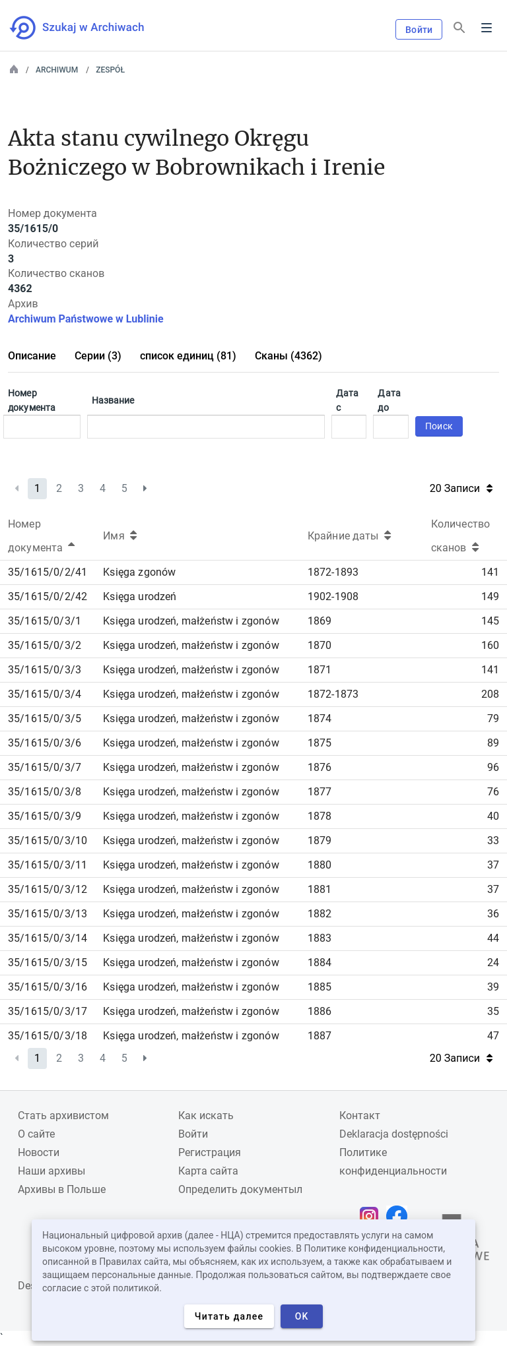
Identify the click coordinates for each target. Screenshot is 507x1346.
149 (490, 596)
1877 (320, 791)
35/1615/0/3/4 (44, 694)
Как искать (206, 1115)
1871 (320, 669)
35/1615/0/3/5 (44, 718)
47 (493, 1035)
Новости (38, 1152)
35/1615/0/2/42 (47, 596)
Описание (32, 356)
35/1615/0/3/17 (47, 1011)
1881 (320, 889)
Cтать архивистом (63, 1115)
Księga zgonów (139, 572)
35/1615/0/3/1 (44, 621)
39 (493, 987)
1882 (320, 913)
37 (493, 865)
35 (493, 1011)
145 (490, 621)
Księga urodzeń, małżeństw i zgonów (191, 621)
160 (490, 645)
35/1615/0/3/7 (44, 767)
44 (493, 938)
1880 (320, 865)
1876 (320, 767)
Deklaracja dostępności (393, 1134)
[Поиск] (459, 28)
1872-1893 (333, 572)
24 (493, 962)
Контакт (359, 1115)
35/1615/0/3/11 (47, 865)
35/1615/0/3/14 (47, 938)
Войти (418, 29)
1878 (320, 816)
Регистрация (209, 1152)
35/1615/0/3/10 (47, 840)
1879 (320, 840)
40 (493, 816)
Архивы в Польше (62, 1189)
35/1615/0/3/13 (47, 913)
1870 (320, 645)
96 (493, 767)
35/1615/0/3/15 (47, 962)
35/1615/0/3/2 (44, 645)
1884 (320, 962)
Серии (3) (98, 356)
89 (493, 743)
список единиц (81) (188, 356)
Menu (486, 27)
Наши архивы (51, 1171)
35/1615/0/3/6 (44, 743)
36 (493, 913)
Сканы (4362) (288, 356)
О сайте (36, 1134)
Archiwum (57, 70)
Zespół (110, 70)
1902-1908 (333, 596)
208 (490, 694)
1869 (320, 621)
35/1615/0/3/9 (44, 816)
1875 (320, 743)
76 (493, 791)
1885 (320, 987)
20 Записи (461, 488)
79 (493, 718)
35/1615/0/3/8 (44, 791)
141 (490, 572)
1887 (320, 1035)
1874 (320, 718)
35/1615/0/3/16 (47, 987)
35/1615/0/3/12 (47, 889)
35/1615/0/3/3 (44, 669)
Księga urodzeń (139, 596)
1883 (320, 938)
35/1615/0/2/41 (47, 572)
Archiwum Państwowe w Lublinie (86, 319)
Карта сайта (208, 1171)
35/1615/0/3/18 (47, 1035)
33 (493, 840)
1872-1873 (333, 694)
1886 (320, 1011)
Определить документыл (240, 1189)
